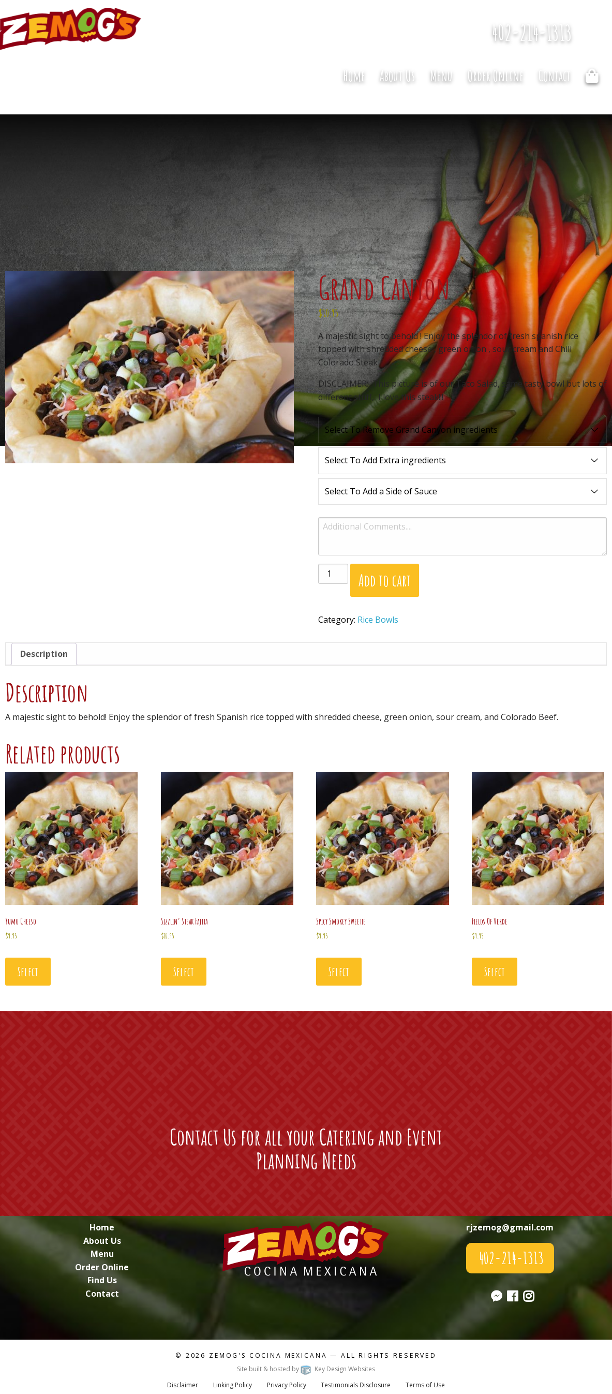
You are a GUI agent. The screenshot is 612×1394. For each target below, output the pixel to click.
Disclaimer (182, 1385)
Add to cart (385, 580)
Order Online (496, 76)
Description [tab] (44, 653)
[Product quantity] (333, 574)
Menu (441, 76)
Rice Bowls (377, 619)
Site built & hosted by (306, 1368)
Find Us (102, 1280)
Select (28, 971)
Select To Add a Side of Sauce (462, 491)
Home (354, 76)
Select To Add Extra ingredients (462, 460)
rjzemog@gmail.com (510, 1227)
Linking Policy (232, 1385)
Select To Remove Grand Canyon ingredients (462, 430)
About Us (397, 76)
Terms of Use (425, 1385)
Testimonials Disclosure (356, 1385)
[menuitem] (353, 76)
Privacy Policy (286, 1385)
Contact (555, 76)
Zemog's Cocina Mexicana (268, 1355)
